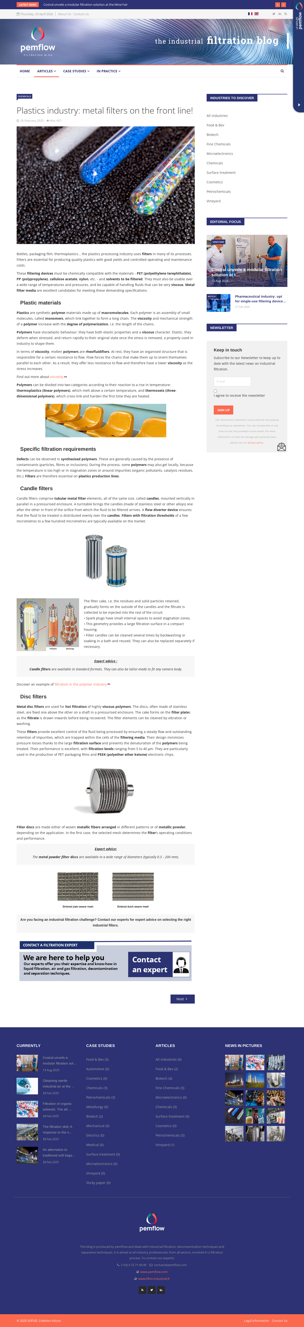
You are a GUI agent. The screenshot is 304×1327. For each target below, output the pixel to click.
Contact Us (81, 14)
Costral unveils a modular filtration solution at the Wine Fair (85, 4)
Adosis (56, 1320)
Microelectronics (220, 153)
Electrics (95, 1135)
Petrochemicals (219, 191)
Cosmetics (215, 182)
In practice (107, 71)
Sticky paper (98, 1182)
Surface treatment (221, 172)
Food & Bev (215, 125)
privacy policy (255, 442)
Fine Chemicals (219, 144)
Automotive (97, 1069)
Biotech (212, 134)
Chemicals (24, 96)
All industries (217, 115)
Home (25, 71)
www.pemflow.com (154, 1272)
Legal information (256, 1320)
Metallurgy (97, 1107)
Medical (95, 1145)
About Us (64, 14)
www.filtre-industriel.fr (154, 1278)
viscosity (56, 376)
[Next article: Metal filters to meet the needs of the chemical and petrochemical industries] (183, 999)
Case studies (74, 71)
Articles (45, 71)
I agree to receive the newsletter (239, 394)
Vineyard (214, 201)
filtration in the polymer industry (81, 684)
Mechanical (97, 1126)
